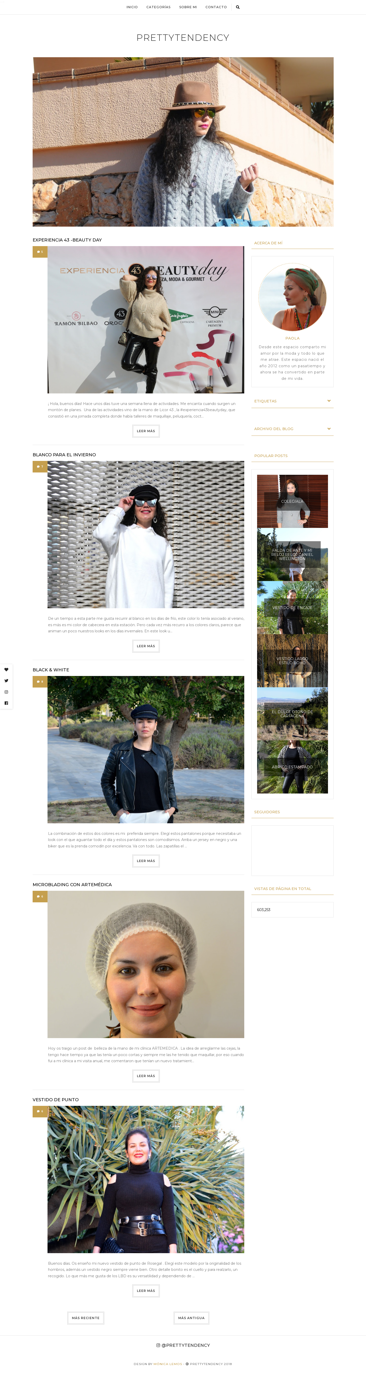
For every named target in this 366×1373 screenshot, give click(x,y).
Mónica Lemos (168, 1364)
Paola (292, 338)
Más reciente (86, 1318)
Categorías (158, 7)
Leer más (146, 431)
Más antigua (191, 1318)
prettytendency (183, 37)
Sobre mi (188, 7)
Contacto (216, 7)
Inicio (132, 7)
